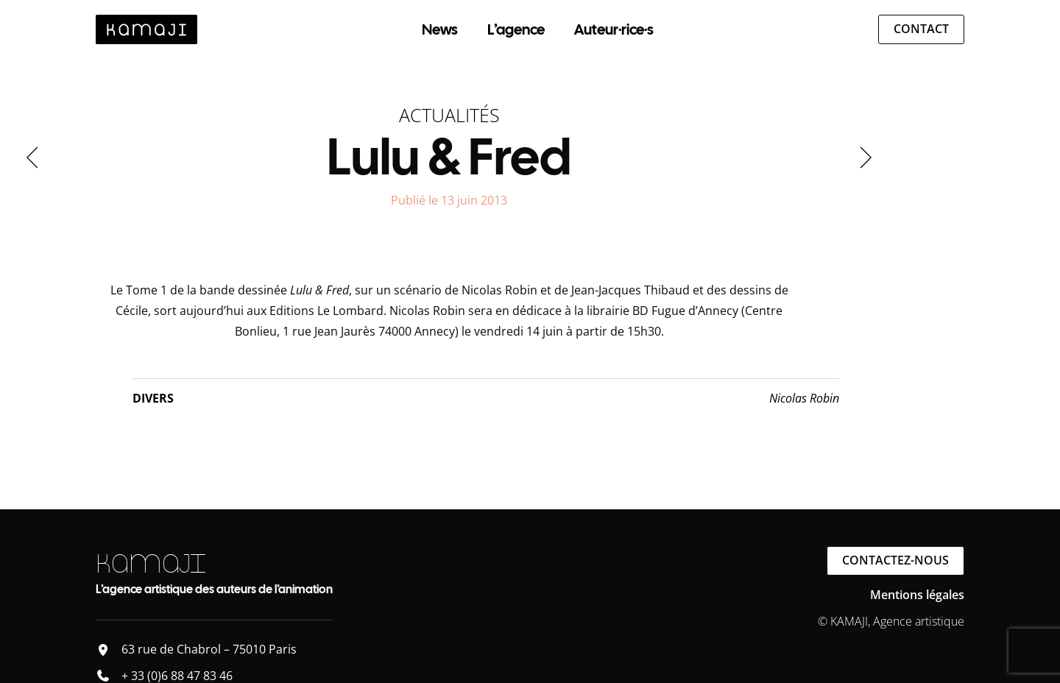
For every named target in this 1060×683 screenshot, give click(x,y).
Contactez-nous (895, 560)
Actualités (449, 114)
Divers (153, 398)
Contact (921, 29)
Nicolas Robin (804, 398)
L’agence (516, 29)
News (440, 29)
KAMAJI (150, 563)
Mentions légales (917, 595)
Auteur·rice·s (614, 29)
